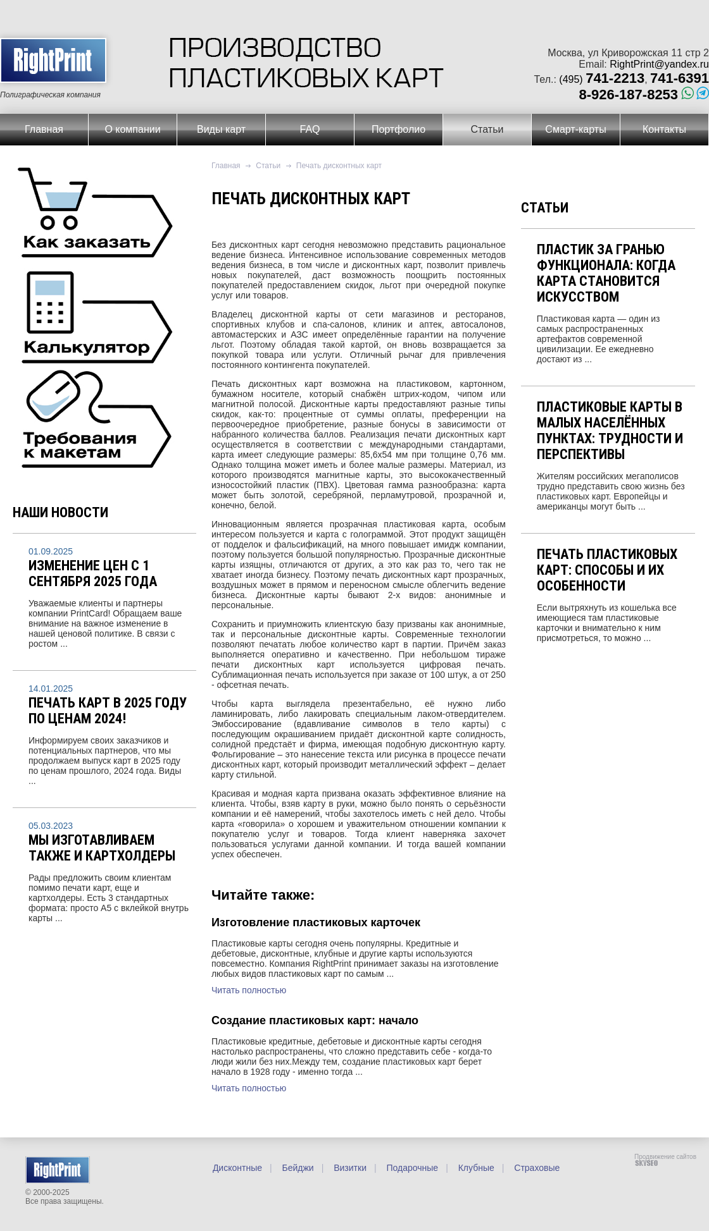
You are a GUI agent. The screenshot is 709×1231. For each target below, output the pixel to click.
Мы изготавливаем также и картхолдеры (101, 848)
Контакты (664, 129)
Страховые (535, 1168)
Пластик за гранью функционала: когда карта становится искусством (606, 273)
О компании (132, 129)
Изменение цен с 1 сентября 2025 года (92, 573)
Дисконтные (237, 1168)
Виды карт (221, 129)
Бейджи (297, 1168)
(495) (601, 79)
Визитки (349, 1168)
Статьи (487, 129)
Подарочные (411, 1168)
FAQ (309, 129)
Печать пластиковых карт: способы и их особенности (607, 570)
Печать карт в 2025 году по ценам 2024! (107, 710)
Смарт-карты (575, 129)
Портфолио (398, 129)
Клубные (475, 1168)
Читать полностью (248, 990)
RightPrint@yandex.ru (659, 64)
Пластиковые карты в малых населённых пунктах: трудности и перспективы (610, 430)
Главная (44, 129)
